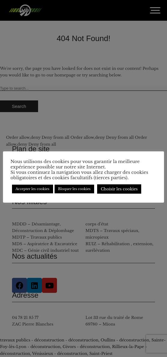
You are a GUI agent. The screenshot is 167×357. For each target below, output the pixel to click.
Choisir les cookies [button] (119, 189)
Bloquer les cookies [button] (74, 189)
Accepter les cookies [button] (32, 189)
